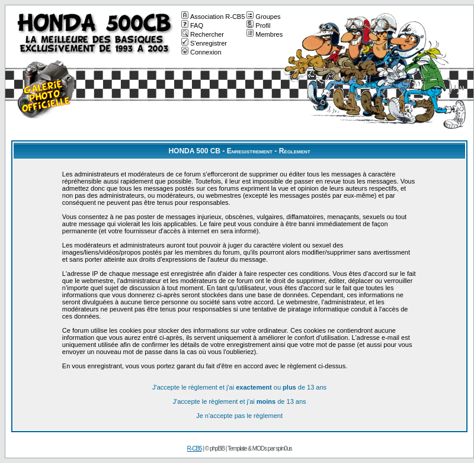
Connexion (201, 52)
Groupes (263, 16)
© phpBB (215, 448)
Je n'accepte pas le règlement (239, 415)
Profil (258, 25)
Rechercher (202, 34)
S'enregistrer (204, 43)
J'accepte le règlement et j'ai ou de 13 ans (239, 387)
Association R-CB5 (213, 16)
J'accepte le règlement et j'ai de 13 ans (239, 401)
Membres (264, 34)
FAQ (192, 25)
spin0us (284, 448)
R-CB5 (194, 448)
